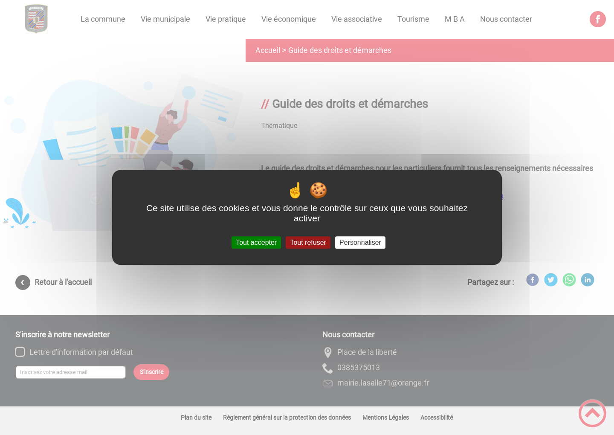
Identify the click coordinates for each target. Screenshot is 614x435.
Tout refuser (308, 242)
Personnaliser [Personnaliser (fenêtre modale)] (360, 242)
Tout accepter (256, 242)
